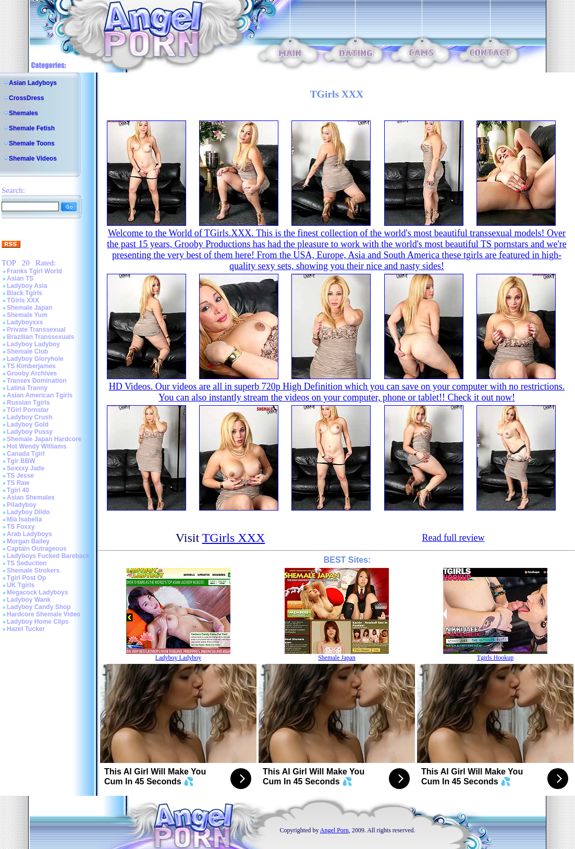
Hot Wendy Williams (36, 446)
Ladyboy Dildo (28, 512)
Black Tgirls (24, 293)
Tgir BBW (21, 461)
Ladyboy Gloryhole (35, 358)
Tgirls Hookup (495, 657)
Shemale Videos (33, 158)
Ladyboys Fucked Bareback (48, 556)
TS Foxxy (20, 526)
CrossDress (26, 98)
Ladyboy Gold (27, 424)
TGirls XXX (23, 300)
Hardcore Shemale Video (43, 614)
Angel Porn (334, 830)
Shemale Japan (29, 307)
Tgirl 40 (18, 490)
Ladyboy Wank (29, 599)
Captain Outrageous (37, 548)
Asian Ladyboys (33, 83)
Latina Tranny (27, 388)
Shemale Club (27, 351)
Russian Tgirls (28, 402)
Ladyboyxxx (25, 322)
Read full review (453, 537)
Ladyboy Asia (27, 285)
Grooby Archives (32, 373)
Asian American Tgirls (39, 395)
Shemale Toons (32, 143)
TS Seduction (27, 563)
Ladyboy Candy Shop (39, 607)
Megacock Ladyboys (37, 592)
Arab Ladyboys (29, 534)
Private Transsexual (36, 329)
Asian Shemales (31, 497)
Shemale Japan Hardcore (44, 439)
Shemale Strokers (33, 570)
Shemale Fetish (32, 128)
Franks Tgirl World (34, 271)
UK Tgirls (20, 585)
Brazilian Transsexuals (40, 337)
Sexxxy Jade (25, 468)
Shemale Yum (27, 315)
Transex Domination (37, 380)
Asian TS (20, 278)
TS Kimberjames (31, 366)
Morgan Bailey (28, 541)
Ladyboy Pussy (30, 431)
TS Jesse (20, 475)
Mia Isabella (24, 519)
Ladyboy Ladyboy (33, 344)
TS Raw (18, 483)
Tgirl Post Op (26, 577)
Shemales (23, 113)
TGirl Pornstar (28, 410)
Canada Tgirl (26, 453)
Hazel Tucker (26, 629)
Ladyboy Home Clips (38, 621)
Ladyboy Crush (29, 417)
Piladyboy (21, 504)
